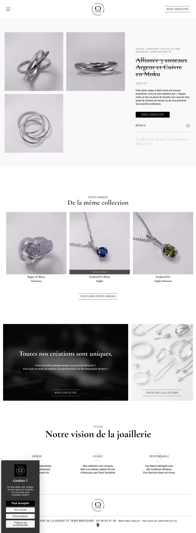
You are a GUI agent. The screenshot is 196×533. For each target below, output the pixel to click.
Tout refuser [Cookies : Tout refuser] (20, 509)
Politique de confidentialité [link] (20, 523)
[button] (177, 9)
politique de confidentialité (159, 521)
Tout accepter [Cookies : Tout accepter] (20, 503)
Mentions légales (129, 521)
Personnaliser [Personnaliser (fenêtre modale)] (20, 516)
